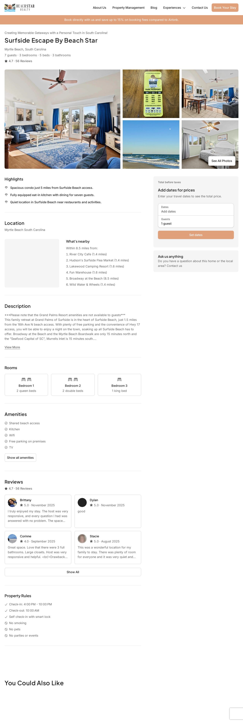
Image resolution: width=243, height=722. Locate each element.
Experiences (174, 7)
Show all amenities (20, 457)
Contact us (174, 266)
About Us (99, 7)
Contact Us (200, 7)
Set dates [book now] (196, 235)
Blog (154, 7)
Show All (73, 572)
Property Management (128, 7)
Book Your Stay (225, 7)
